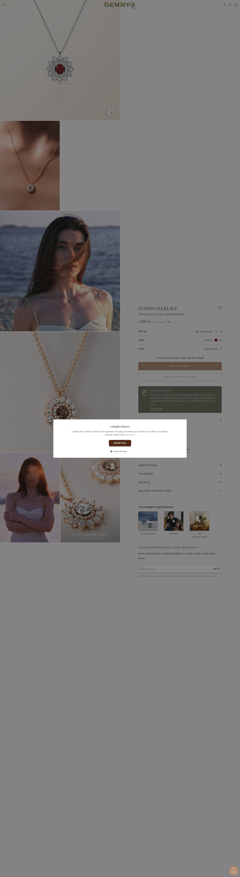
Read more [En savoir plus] (130, 435)
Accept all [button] (120, 443)
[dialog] (120, 438)
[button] (120, 451)
